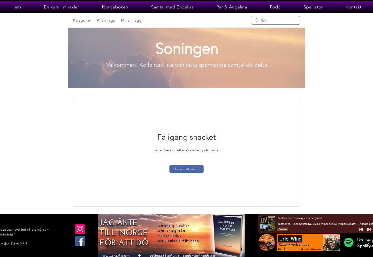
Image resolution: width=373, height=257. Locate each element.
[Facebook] (80, 241)
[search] (275, 20)
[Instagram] (80, 229)
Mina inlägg (131, 20)
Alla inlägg (106, 20)
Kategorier (82, 20)
